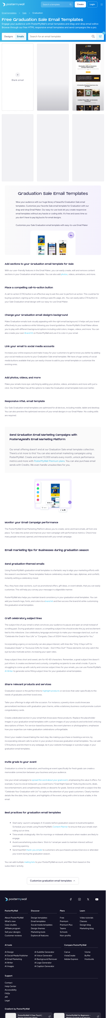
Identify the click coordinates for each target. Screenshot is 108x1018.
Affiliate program (12, 928)
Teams (63, 928)
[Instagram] (79, 899)
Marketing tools (38, 932)
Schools (63, 932)
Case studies (11, 925)
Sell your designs (13, 932)
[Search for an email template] (61, 36)
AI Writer (9, 671)
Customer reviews (13, 935)
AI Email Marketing (13, 959)
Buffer (87, 955)
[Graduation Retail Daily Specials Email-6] (17, 147)
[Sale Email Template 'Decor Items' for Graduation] (53, 147)
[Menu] (101, 4)
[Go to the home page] (12, 4)
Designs (8, 36)
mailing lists (29, 862)
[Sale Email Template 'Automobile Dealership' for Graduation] (53, 77)
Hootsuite (89, 959)
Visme (87, 952)
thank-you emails (34, 850)
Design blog (85, 925)
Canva (67, 952)
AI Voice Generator (43, 955)
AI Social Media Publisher (16, 955)
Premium (64, 921)
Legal (7, 1000)
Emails (20, 36)
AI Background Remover (45, 959)
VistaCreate (69, 955)
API (6, 997)
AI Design (9, 952)
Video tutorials (86, 917)
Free (62, 917)
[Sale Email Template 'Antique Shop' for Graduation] (88, 77)
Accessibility (10, 990)
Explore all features (40, 935)
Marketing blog (87, 928)
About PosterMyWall (14, 917)
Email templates (9, 13)
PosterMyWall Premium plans (49, 461)
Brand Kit (29, 333)
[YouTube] (97, 899)
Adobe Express (71, 959)
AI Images (9, 966)
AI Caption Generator (44, 966)
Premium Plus (66, 925)
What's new (10, 921)
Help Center (10, 986)
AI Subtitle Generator (44, 952)
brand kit (49, 601)
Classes (83, 921)
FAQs (7, 993)
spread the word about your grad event (50, 780)
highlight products (51, 691)
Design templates (39, 917)
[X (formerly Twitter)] (88, 899)
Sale (24, 13)
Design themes (38, 928)
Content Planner (60, 827)
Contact (8, 982)
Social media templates (41, 925)
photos (64, 274)
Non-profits (65, 935)
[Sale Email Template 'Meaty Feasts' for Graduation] (88, 147)
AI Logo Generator (43, 962)
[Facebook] (71, 899)
